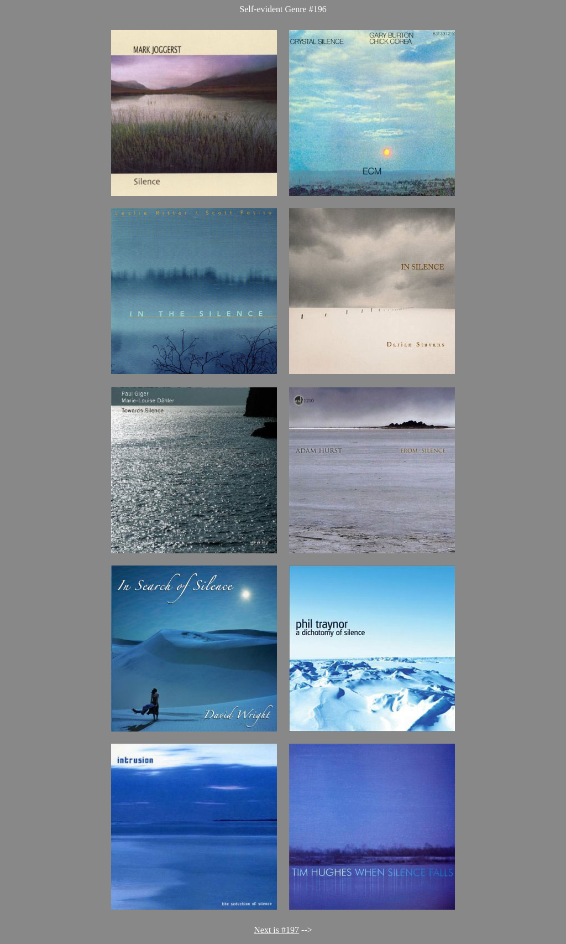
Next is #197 (276, 930)
